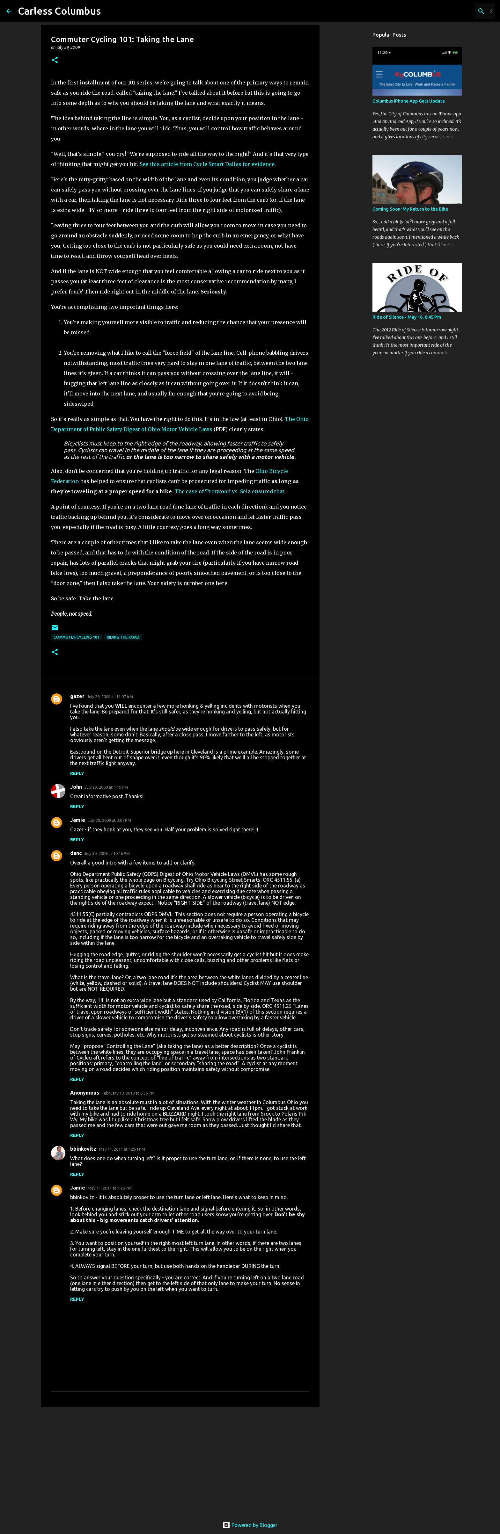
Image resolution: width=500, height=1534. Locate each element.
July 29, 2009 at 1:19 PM (106, 787)
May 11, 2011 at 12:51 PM (122, 1149)
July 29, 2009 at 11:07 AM (110, 696)
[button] (55, 60)
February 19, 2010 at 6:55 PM (128, 1093)
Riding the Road (123, 637)
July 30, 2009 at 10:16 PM (107, 853)
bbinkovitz (83, 1149)
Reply (77, 773)
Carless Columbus (59, 11)
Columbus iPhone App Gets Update (408, 101)
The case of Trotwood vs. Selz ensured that (229, 491)
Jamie (77, 820)
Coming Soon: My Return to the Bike (410, 209)
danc (76, 853)
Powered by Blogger (250, 1525)
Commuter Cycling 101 (76, 637)
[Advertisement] (180, 1461)
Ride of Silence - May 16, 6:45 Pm (406, 317)
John (76, 787)
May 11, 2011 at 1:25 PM (110, 1188)
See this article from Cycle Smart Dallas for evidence (207, 164)
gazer (77, 696)
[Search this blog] (461, 11)
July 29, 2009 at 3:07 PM (109, 820)
